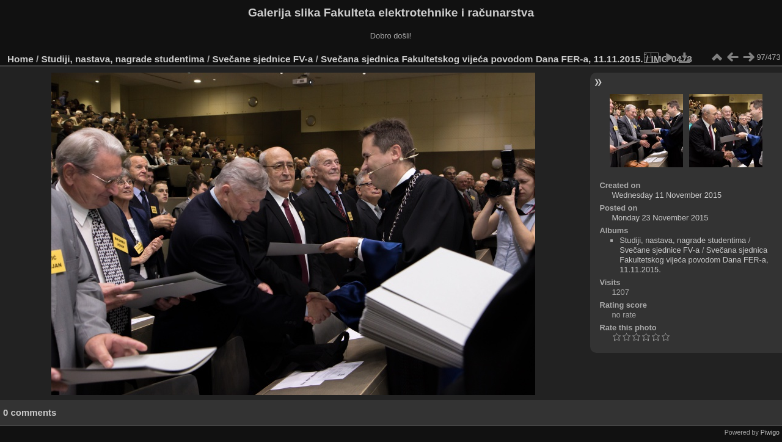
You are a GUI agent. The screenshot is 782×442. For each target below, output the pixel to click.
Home (20, 59)
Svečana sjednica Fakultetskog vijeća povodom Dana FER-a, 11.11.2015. (482, 59)
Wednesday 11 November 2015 (667, 195)
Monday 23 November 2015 (660, 217)
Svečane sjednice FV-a (262, 59)
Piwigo (770, 432)
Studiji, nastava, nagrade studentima (123, 59)
